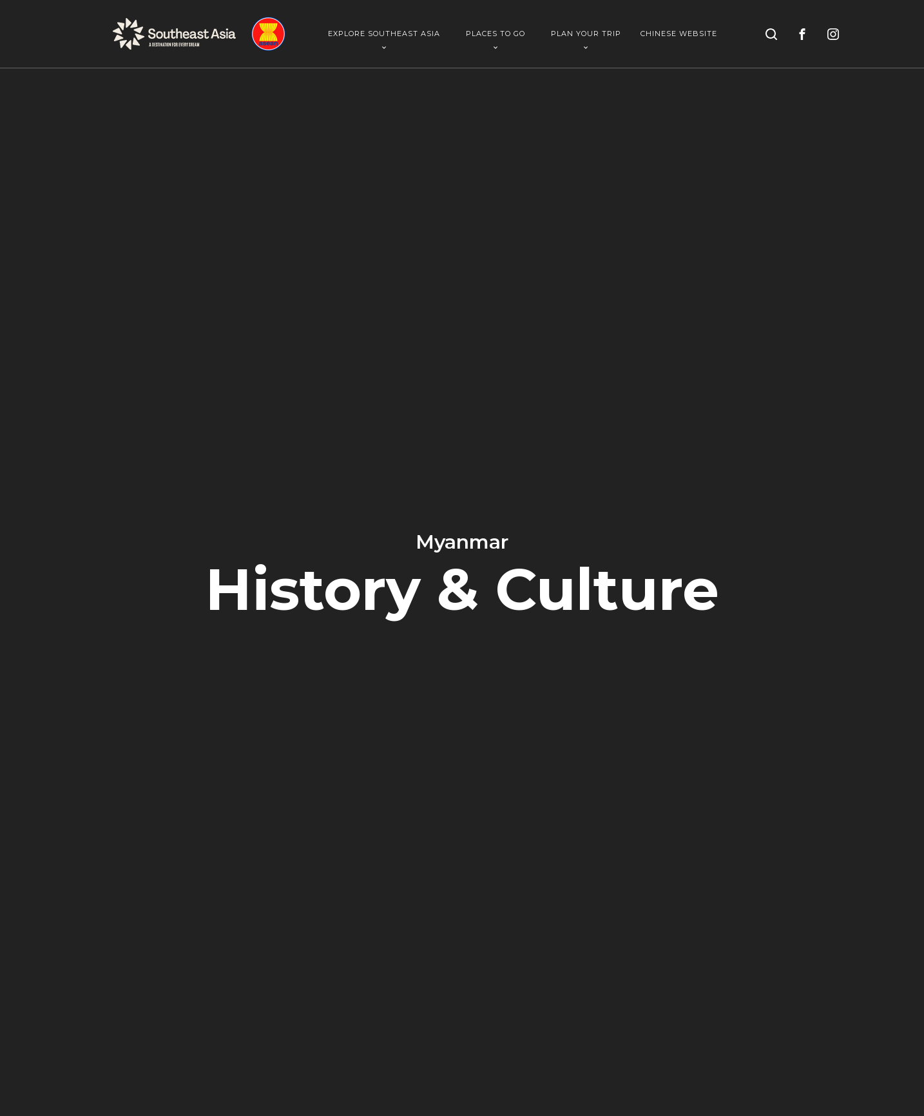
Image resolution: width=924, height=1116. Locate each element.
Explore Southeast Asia (384, 39)
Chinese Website (678, 34)
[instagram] (833, 34)
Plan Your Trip (586, 39)
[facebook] (802, 34)
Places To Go (495, 39)
